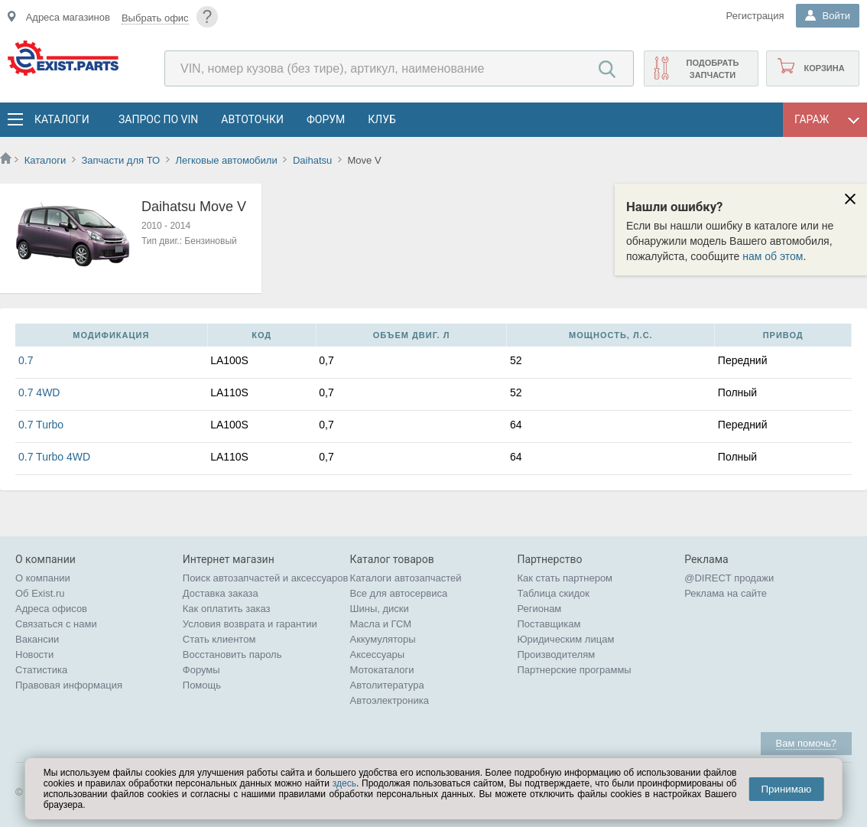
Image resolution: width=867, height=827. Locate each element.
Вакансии (37, 639)
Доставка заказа (220, 593)
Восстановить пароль (232, 654)
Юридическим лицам (565, 639)
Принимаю (786, 789)
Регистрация (755, 15)
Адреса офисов (51, 608)
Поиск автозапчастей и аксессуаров (266, 578)
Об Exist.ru (40, 593)
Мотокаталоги (382, 670)
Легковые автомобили (226, 160)
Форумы (201, 670)
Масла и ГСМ (381, 624)
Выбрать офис (155, 18)
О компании (42, 578)
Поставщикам (548, 624)
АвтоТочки (252, 119)
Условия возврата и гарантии (250, 624)
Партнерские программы (574, 670)
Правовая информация (68, 685)
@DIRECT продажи (729, 578)
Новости (34, 654)
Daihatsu (312, 160)
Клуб (382, 119)
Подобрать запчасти (712, 69)
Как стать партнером (564, 578)
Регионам (539, 608)
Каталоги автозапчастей (406, 578)
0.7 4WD (39, 392)
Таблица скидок (553, 593)
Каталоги (61, 119)
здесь (344, 783)
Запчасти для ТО (120, 160)
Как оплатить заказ (227, 608)
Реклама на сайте (725, 593)
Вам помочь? (806, 743)
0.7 (25, 360)
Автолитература (387, 685)
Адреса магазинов (68, 17)
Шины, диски (379, 608)
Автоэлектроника (389, 700)
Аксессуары (377, 654)
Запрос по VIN (158, 119)
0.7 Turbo (40, 424)
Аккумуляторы (383, 639)
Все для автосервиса (399, 593)
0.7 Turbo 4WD (54, 457)
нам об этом (772, 256)
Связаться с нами (56, 624)
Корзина (824, 68)
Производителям (556, 654)
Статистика (41, 670)
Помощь (202, 685)
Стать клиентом (219, 639)
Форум (326, 119)
